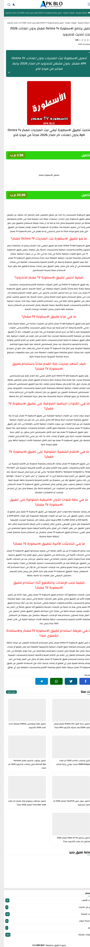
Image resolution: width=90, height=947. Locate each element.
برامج (45, 928)
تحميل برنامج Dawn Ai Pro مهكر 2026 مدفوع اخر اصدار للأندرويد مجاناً (69, 839)
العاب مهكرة (45, 914)
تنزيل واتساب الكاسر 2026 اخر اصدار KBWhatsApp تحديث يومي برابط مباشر (69, 762)
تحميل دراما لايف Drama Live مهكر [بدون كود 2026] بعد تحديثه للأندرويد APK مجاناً (68, 725)
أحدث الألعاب (45, 900)
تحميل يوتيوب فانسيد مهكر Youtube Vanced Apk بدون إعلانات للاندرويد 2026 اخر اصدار (23, 764)
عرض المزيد (7, 692)
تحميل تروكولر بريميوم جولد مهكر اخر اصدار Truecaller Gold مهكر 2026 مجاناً (23, 803)
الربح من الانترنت (45, 907)
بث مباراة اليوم (45, 921)
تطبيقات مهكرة (65, 12)
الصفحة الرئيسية (77, 12)
